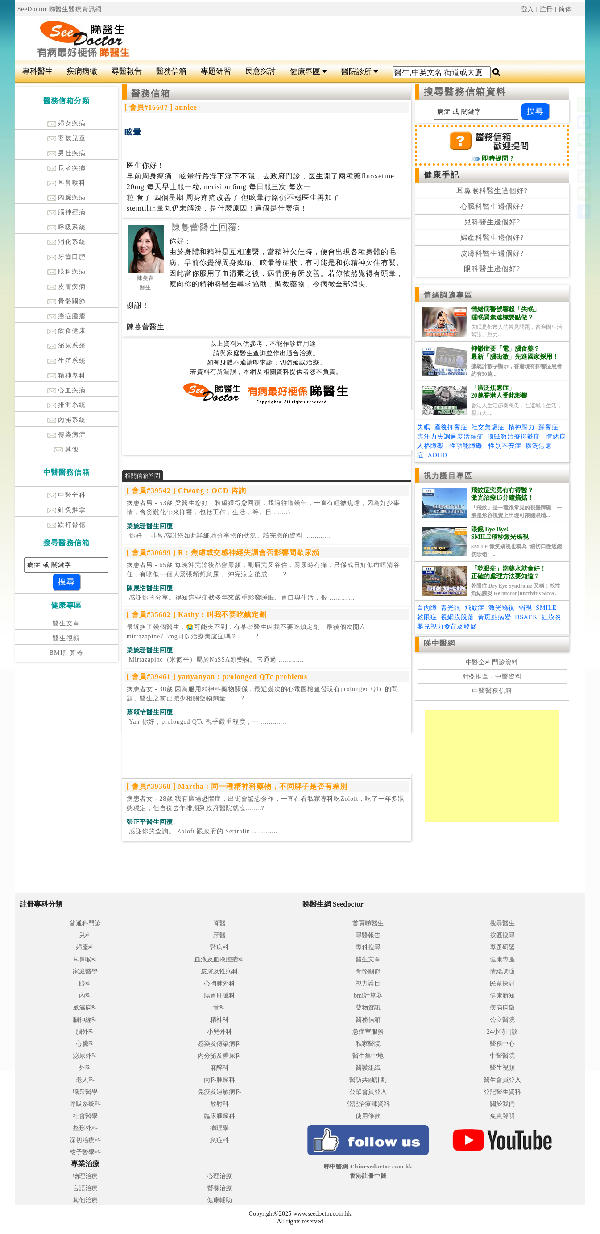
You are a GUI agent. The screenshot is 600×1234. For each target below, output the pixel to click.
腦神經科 (85, 1019)
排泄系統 (66, 405)
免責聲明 (502, 1116)
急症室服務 (368, 1031)
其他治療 (85, 1200)
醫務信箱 (171, 71)
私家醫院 (368, 1043)
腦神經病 (66, 212)
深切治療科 (85, 1140)
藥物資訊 (368, 1007)
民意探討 (260, 71)
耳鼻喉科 (66, 182)
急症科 (219, 1140)
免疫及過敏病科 (219, 1092)
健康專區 (308, 71)
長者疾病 (66, 168)
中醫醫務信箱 (492, 690)
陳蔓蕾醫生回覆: (205, 227)
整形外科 (85, 1128)
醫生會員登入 (502, 1080)
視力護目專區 (448, 476)
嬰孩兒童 (66, 138)
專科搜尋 (368, 947)
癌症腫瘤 (66, 316)
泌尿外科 (85, 1055)
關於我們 (502, 1104)
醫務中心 (502, 1043)
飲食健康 (66, 330)
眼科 (85, 983)
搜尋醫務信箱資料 (465, 92)
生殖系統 (66, 360)
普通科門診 (85, 923)
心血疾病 (66, 390)
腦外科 (85, 1031)
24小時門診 (502, 1031)
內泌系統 (66, 420)
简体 (565, 9)
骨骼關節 (66, 301)
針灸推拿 (66, 509)
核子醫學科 (85, 1152)
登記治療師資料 (368, 1104)
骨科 (219, 1007)
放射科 (219, 1104)
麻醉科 (219, 1067)
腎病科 (219, 947)
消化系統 (66, 242)
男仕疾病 (66, 153)
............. (229, 535)
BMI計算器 (66, 653)
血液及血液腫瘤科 (219, 959)
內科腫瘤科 (219, 1080)
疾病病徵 (82, 71)
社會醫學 (85, 1116)
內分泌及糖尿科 (219, 1055)
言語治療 (85, 1188)
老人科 (85, 1080)
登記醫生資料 (502, 1092)
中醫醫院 (502, 1055)
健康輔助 (219, 1200)
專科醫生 (37, 71)
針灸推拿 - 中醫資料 (492, 676)
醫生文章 (66, 623)
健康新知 (502, 995)
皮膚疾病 (66, 286)
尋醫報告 (127, 71)
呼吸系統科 (85, 1104)
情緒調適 (502, 971)
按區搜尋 (502, 935)
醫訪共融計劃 (368, 1080)
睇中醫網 (439, 643)
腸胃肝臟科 (219, 995)
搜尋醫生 (502, 923)
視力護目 (368, 983)
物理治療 (85, 1176)
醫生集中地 (368, 1055)
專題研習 (216, 71)
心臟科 (85, 1043)
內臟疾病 (66, 197)
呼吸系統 (66, 227)
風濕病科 (85, 1007)
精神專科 (66, 375)
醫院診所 (359, 71)
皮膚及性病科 (219, 971)
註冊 (546, 9)
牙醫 (219, 935)
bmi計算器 (368, 995)
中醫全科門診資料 (492, 662)
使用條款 (368, 1116)
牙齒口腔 (66, 256)
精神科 (219, 1019)
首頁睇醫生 (368, 923)
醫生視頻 (66, 638)
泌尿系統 (66, 345)
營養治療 (219, 1188)
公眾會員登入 (368, 1092)
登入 (527, 9)
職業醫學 (85, 1092)
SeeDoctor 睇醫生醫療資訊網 (59, 9)
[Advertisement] (348, 38)
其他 (66, 449)
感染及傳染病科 (219, 1043)
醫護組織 (368, 1067)
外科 (85, 1067)
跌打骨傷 (66, 525)
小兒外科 (219, 1031)
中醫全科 (66, 495)
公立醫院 (502, 1019)
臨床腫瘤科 (219, 1116)
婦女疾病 (66, 123)
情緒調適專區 (448, 295)
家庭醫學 (85, 971)
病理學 (219, 1128)
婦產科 (85, 947)
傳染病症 (66, 434)
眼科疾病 (66, 271)
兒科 (85, 935)
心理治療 (219, 1176)
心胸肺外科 (219, 983)
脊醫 (219, 923)
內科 (85, 995)
